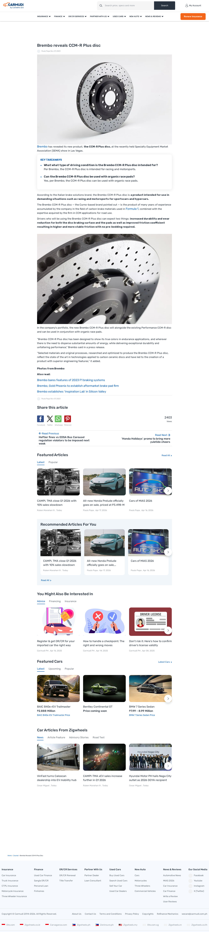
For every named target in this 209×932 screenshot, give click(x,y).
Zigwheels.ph (81, 925)
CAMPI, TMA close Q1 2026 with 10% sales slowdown (57, 502)
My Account (193, 5)
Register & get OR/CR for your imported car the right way (56, 643)
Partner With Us (98, 16)
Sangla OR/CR (41, 880)
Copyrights (148, 914)
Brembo (42, 146)
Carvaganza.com (56, 925)
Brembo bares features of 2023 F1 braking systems (71, 380)
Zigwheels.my (128, 925)
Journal (15, 855)
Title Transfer (66, 880)
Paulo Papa (45, 51)
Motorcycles (141, 880)
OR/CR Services (76, 16)
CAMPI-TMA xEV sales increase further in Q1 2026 (102, 778)
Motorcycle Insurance (12, 891)
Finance (58, 16)
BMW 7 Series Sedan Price (142, 715)
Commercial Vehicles (145, 891)
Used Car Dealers (118, 891)
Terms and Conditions (110, 914)
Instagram (196, 886)
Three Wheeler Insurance (14, 896)
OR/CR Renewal (67, 875)
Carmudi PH (43, 651)
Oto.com (8, 925)
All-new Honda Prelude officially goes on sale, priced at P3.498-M (104, 502)
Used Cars (118, 16)
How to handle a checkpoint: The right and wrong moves (103, 643)
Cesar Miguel (43, 785)
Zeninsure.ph (104, 925)
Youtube (195, 881)
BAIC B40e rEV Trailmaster (53, 706)
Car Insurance (9, 875)
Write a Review (170, 896)
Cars (137, 875)
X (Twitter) (196, 891)
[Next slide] (168, 491)
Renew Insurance (193, 16)
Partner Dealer (91, 875)
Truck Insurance (10, 880)
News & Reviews (153, 16)
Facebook (196, 876)
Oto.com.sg (151, 925)
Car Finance (169, 891)
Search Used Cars (118, 880)
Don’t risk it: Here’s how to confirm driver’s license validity (150, 643)
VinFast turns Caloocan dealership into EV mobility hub (57, 778)
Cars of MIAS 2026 (140, 500)
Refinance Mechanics (167, 914)
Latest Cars (164, 662)
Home (10, 855)
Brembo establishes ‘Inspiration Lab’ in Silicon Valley (71, 391)
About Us (76, 914)
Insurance (42, 16)
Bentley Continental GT (97, 706)
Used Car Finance (43, 875)
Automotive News (172, 875)
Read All (166, 455)
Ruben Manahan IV (46, 510)
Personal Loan (41, 886)
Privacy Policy (132, 914)
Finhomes (39, 891)
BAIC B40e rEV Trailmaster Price (53, 715)
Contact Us (90, 914)
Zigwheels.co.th (197, 925)
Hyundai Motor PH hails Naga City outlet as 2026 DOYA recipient (150, 778)
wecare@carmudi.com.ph (194, 914)
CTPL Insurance (10, 886)
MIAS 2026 (168, 880)
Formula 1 (132, 208)
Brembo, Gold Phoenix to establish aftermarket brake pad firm (78, 385)
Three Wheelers (142, 886)
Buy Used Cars (116, 875)
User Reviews (170, 901)
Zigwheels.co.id (30, 925)
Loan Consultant (92, 880)
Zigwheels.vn (173, 925)
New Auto (134, 16)
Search (164, 5)
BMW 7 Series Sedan (142, 706)
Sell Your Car (115, 886)
